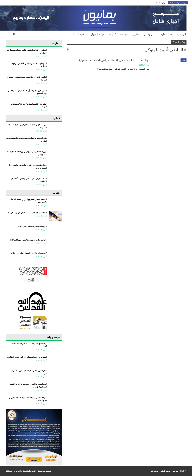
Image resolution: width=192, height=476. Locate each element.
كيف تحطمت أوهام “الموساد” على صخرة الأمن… (27, 253)
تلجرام (157, 3)
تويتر (163, 3)
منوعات (124, 34)
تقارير (136, 34)
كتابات (112, 34)
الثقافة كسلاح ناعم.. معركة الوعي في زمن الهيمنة (27, 213)
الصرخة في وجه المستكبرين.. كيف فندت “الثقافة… (26, 357)
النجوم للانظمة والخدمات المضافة (21, 471)
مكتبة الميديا (79, 34)
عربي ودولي (150, 34)
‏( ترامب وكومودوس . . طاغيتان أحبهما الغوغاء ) (28, 240)
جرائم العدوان (97, 34)
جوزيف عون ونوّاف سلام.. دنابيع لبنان (32, 226)
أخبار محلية (167, 34)
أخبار (183, 60)
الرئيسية (181, 34)
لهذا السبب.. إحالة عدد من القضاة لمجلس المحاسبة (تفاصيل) (114, 60)
